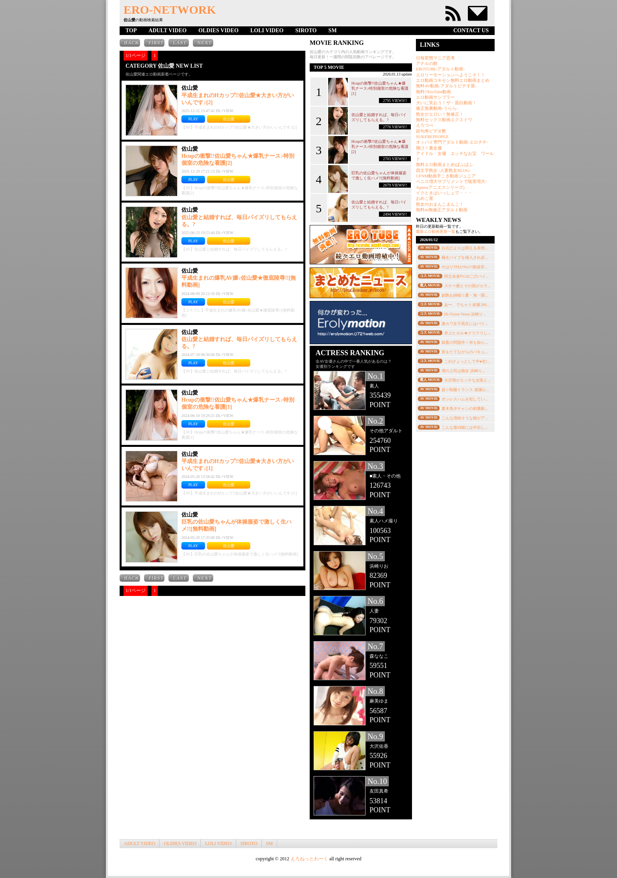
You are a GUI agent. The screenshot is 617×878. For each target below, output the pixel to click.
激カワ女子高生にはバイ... (465, 323)
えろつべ (424, 125)
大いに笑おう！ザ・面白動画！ (446, 102)
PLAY (193, 119)
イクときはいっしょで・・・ (444, 192)
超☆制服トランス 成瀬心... (465, 389)
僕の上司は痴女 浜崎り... (463, 371)
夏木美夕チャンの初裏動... (465, 408)
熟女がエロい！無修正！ (440, 114)
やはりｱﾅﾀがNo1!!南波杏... (464, 267)
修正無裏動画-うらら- (437, 108)
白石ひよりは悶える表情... (465, 248)
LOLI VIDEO (266, 30)
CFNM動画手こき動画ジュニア (446, 175)
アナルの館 (427, 63)
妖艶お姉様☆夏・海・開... (465, 295)
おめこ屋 (424, 198)
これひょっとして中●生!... (467, 361)
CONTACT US (471, 30)
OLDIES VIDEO (218, 30)
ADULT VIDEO (168, 30)
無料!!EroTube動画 (433, 91)
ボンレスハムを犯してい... (465, 399)
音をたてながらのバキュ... (465, 352)
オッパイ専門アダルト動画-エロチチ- (452, 142)
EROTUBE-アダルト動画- (440, 68)
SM (333, 30)
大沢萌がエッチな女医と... (467, 380)
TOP (131, 30)
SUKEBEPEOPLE (432, 136)
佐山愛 (229, 119)
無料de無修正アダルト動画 (441, 209)
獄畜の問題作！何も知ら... (465, 342)
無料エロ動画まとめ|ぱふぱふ (444, 164)
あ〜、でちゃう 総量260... (467, 305)
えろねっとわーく (309, 858)
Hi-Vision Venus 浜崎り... (465, 314)
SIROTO (305, 30)
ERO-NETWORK (170, 9)
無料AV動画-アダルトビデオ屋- (446, 85)
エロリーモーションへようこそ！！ (450, 74)
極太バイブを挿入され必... (465, 257)
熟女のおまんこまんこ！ (440, 204)
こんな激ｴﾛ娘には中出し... (465, 427)
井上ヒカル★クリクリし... (467, 333)
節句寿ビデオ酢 (431, 131)
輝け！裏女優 (429, 148)
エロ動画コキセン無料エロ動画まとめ (453, 80)
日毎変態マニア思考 (435, 57)
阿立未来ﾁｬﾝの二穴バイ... (466, 276)
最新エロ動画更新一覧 (435, 231)
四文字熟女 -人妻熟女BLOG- (443, 170)
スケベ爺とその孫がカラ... (467, 286)
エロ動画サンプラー (435, 97)
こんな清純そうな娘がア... (465, 418)
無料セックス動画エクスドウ (444, 119)
